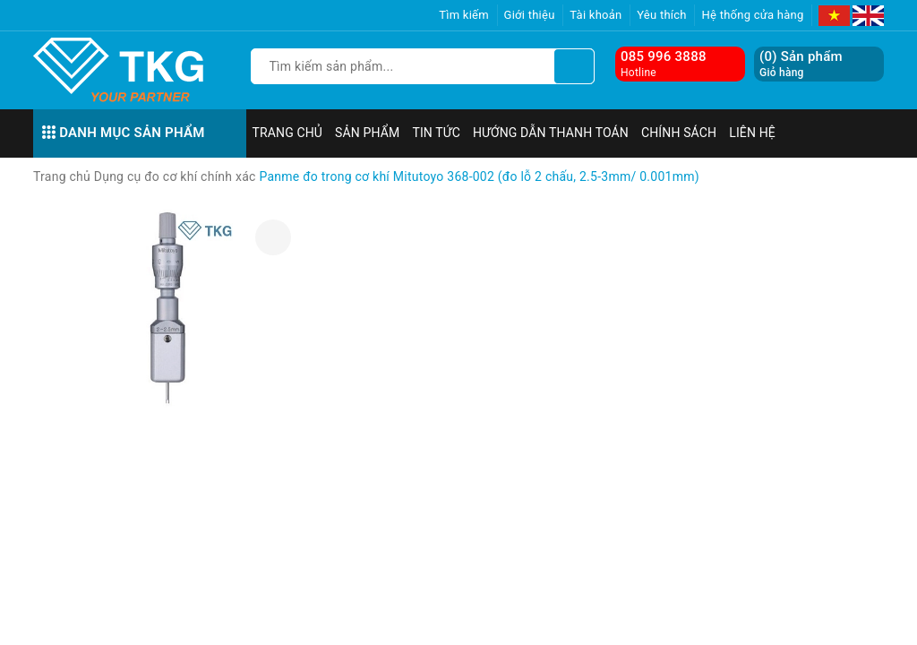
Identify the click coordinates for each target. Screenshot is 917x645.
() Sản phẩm (801, 64)
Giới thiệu (529, 15)
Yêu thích (662, 15)
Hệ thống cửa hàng (752, 15)
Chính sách (678, 132)
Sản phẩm (367, 132)
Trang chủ (288, 132)
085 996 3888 (664, 56)
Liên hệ (752, 132)
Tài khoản (595, 15)
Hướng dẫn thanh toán (551, 132)
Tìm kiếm (464, 15)
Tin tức (436, 132)
